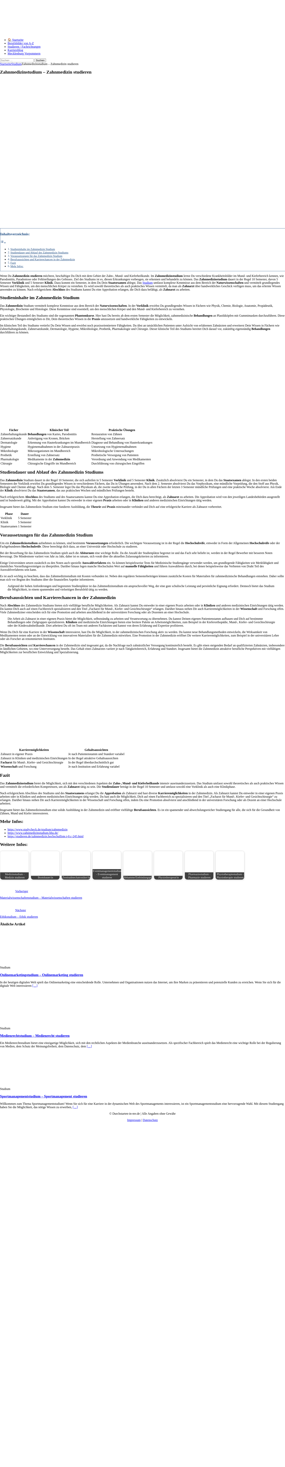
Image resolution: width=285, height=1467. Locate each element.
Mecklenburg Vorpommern (24, 53)
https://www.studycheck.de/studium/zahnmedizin (37, 829)
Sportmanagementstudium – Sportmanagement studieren (43, 1096)
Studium (147, 282)
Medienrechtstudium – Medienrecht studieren (35, 1036)
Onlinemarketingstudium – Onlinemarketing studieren (41, 975)
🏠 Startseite (16, 39)
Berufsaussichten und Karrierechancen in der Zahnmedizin (42, 259)
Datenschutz (150, 1120)
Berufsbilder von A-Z (21, 43)
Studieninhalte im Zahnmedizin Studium (32, 249)
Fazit (13, 262)
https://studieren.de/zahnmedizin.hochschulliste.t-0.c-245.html (45, 836)
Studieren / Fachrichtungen (24, 46)
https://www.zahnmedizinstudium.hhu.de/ (33, 833)
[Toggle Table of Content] (3, 242)
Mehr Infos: (17, 266)
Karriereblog (15, 50)
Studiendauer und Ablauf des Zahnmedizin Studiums (39, 252)
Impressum (134, 1120)
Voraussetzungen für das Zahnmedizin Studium (36, 256)
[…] (34, 985)
